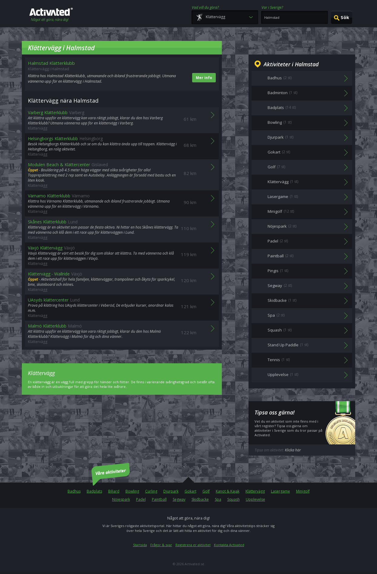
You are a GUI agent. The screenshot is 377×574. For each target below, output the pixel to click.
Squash (233, 499)
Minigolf (303, 491)
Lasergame (280, 491)
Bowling (132, 491)
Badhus (74, 491)
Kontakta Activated (229, 545)
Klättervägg (255, 491)
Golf (206, 491)
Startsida (140, 545)
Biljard (113, 491)
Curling (151, 491)
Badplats (94, 491)
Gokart (190, 491)
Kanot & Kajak (227, 491)
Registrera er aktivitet (193, 545)
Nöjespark (121, 499)
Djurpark (170, 491)
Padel (141, 499)
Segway (179, 499)
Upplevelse (255, 499)
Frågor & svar (161, 545)
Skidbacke (200, 499)
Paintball (159, 499)
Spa (218, 499)
